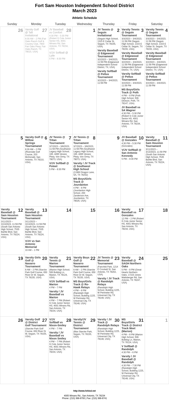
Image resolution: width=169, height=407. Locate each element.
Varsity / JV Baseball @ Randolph (129, 359)
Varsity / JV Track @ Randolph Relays (108, 281)
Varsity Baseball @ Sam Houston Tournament (154, 141)
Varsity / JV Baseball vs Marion (56, 294)
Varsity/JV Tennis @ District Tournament (81, 324)
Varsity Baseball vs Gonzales (129, 212)
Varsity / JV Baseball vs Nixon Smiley (57, 335)
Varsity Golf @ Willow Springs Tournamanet (34, 141)
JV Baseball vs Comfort (56, 31)
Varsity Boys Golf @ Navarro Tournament (81, 262)
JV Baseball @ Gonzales (129, 139)
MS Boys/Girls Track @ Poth (131, 91)
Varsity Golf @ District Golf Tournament (36, 322)
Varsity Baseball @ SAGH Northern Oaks (131, 262)
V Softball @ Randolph (129, 348)
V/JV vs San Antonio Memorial (32, 244)
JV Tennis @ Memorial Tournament (105, 260)
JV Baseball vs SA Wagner (131, 109)
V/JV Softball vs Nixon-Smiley (57, 322)
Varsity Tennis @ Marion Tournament (57, 262)
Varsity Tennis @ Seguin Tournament (131, 32)
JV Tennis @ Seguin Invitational (105, 32)
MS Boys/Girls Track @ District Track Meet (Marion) (132, 325)
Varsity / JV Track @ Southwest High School (84, 166)
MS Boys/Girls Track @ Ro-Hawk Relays (82, 284)
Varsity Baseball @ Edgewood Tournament (108, 53)
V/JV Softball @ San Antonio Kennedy (131, 152)
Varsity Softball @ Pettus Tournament (107, 74)
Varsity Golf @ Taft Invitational (32, 32)
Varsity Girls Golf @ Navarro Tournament (33, 262)
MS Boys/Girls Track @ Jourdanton (82, 181)
